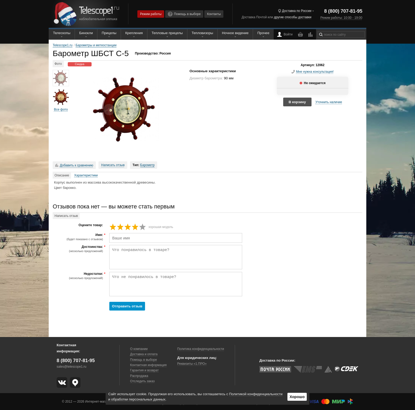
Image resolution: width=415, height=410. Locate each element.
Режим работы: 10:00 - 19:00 (341, 18)
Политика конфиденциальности (200, 349)
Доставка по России (297, 11)
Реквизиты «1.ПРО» (191, 364)
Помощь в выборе (184, 14)
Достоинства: (78, 249)
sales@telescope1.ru (71, 366)
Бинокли (86, 33)
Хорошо (297, 397)
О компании (139, 349)
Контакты (214, 14)
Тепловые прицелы (167, 33)
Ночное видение (235, 33)
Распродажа (139, 376)
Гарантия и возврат (144, 370)
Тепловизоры (202, 33)
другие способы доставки (292, 17)
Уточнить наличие (328, 102)
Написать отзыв (112, 165)
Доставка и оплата (144, 354)
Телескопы (61, 33)
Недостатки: (78, 276)
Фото (58, 64)
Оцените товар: (91, 225)
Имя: (78, 237)
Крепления (134, 33)
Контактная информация (148, 365)
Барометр (147, 165)
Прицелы (109, 33)
